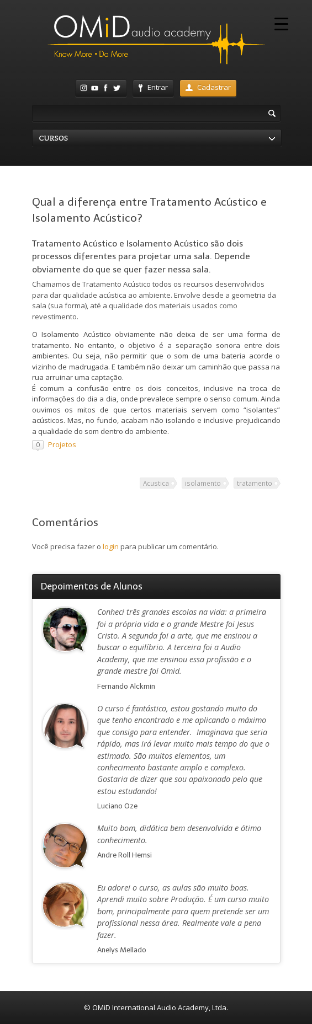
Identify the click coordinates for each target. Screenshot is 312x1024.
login (111, 546)
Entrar (153, 87)
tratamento (254, 483)
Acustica (156, 483)
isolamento (203, 483)
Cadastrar (208, 87)
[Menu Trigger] (281, 23)
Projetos (62, 444)
